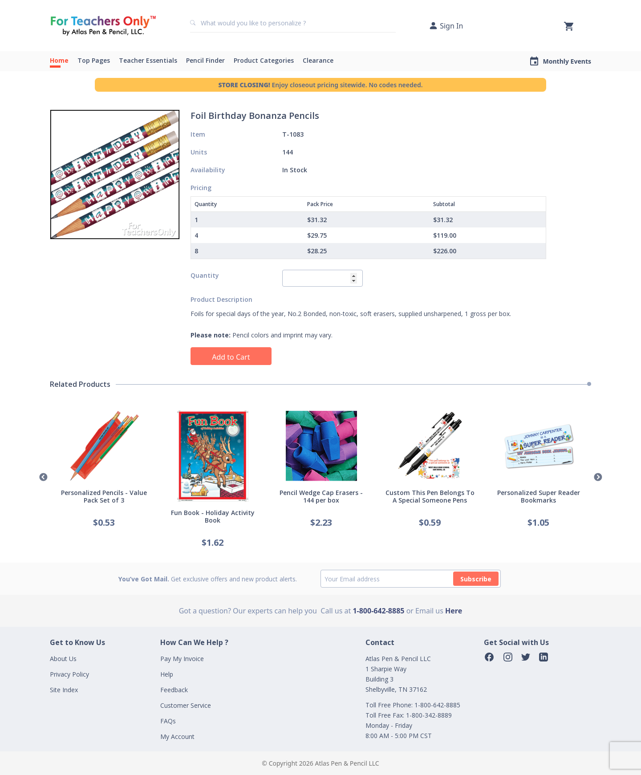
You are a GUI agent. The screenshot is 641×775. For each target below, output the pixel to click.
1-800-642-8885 (378, 611)
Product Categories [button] (264, 60)
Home (59, 60)
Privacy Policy (69, 674)
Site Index (64, 690)
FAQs (168, 721)
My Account (177, 736)
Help (166, 674)
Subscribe (475, 579)
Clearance (318, 60)
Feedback (174, 690)
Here (453, 611)
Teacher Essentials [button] (148, 60)
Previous (43, 477)
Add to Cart (231, 357)
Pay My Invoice (182, 658)
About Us (63, 658)
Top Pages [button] (93, 60)
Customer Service (185, 705)
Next (597, 477)
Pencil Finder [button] (205, 60)
